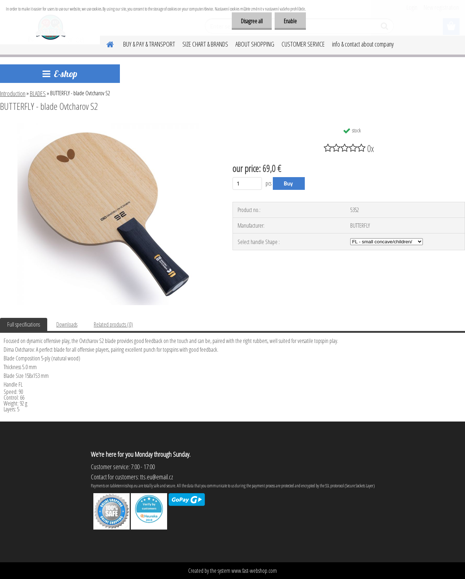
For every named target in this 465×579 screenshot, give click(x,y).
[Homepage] (105, 43)
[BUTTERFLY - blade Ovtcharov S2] (108, 126)
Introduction (12, 93)
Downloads (66, 324)
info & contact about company (363, 44)
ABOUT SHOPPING (254, 44)
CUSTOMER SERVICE (303, 44)
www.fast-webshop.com (254, 571)
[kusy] (247, 183)
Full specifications (23, 324)
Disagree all (252, 21)
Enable (290, 21)
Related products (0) (113, 324)
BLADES (38, 93)
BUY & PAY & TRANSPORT (149, 44)
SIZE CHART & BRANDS (205, 44)
